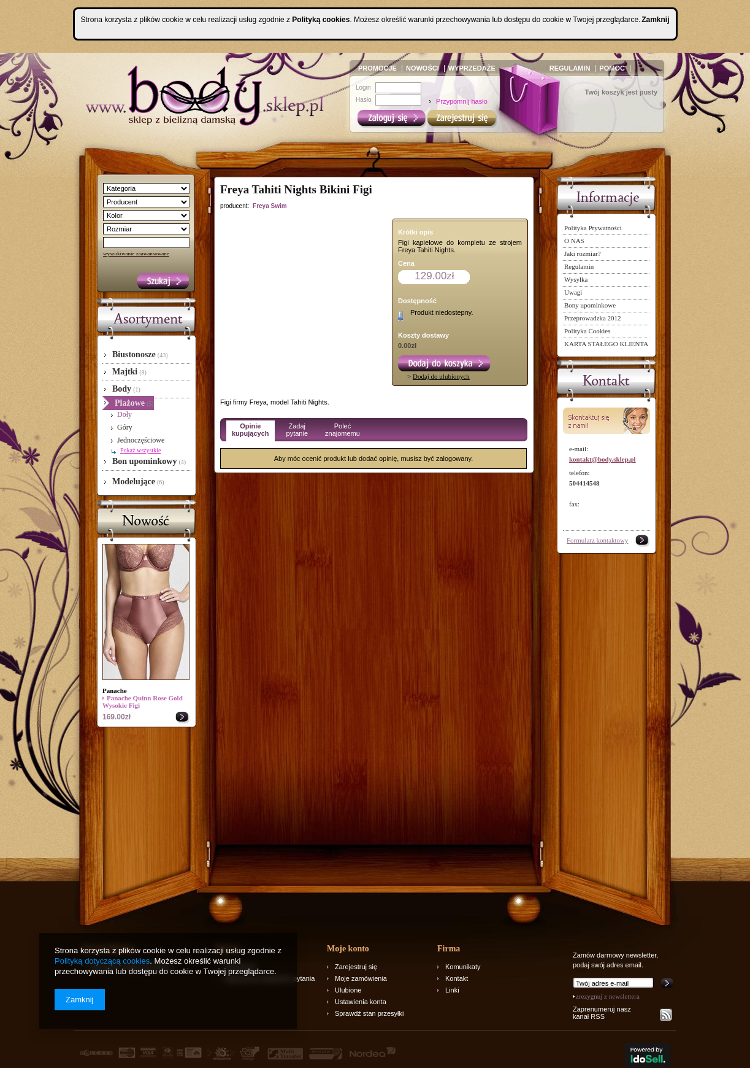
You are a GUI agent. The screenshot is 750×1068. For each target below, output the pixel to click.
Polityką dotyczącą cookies (102, 960)
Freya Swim (270, 206)
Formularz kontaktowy (598, 540)
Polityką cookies (321, 19)
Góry (124, 427)
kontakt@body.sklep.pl (602, 459)
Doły (124, 414)
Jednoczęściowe (140, 440)
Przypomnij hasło (462, 101)
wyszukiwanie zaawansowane (136, 253)
